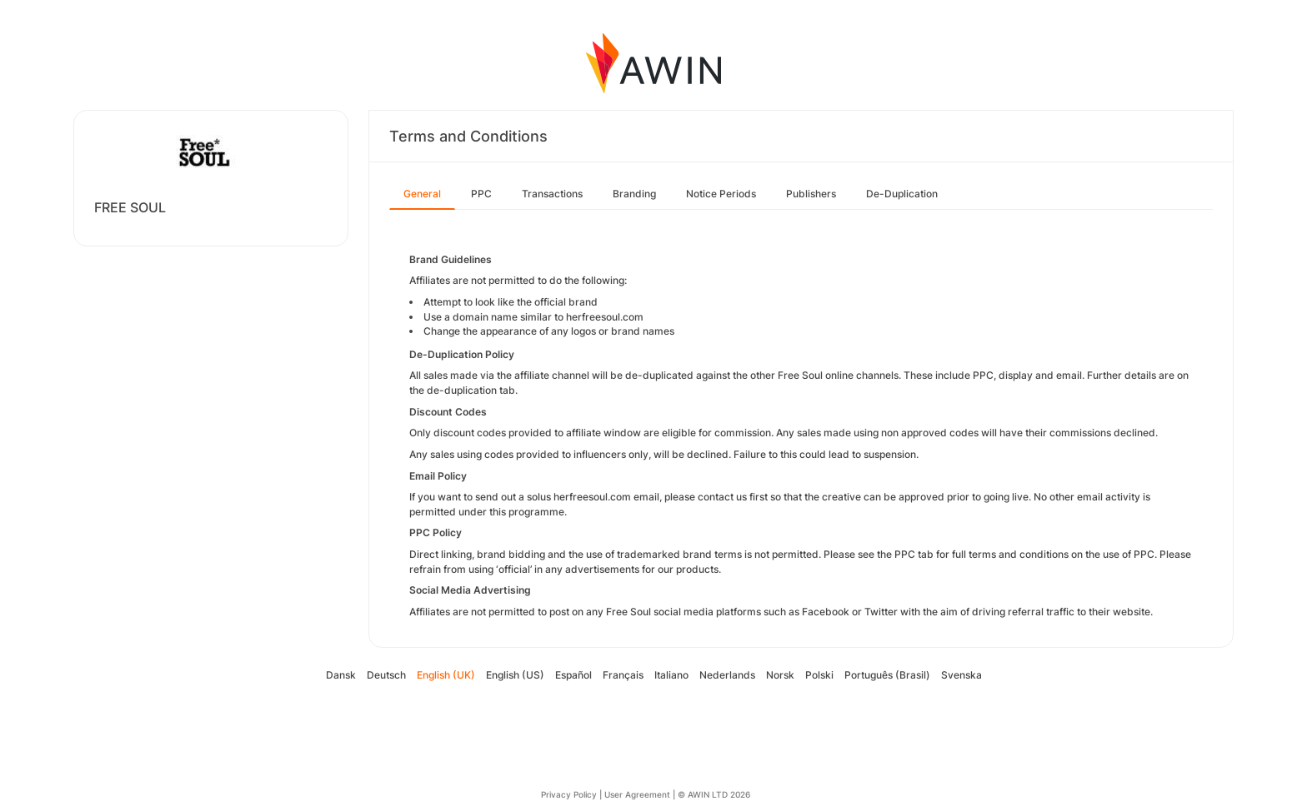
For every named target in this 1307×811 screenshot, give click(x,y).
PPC (481, 193)
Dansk (341, 675)
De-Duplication (902, 193)
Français (623, 675)
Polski (819, 675)
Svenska (961, 675)
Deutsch (386, 675)
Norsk (780, 675)
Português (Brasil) (887, 675)
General (422, 193)
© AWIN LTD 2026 (714, 794)
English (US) (515, 675)
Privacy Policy (569, 794)
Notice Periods (721, 193)
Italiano (671, 675)
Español (573, 675)
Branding (634, 193)
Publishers (811, 193)
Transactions (552, 193)
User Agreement (637, 794)
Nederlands (727, 675)
